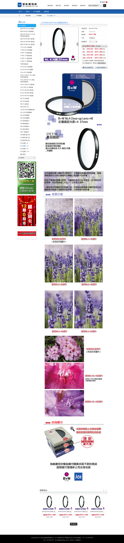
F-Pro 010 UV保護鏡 (26, 72)
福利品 (46, 11)
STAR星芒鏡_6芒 (25, 137)
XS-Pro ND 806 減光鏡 (26, 93)
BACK (74, 524)
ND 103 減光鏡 (24, 98)
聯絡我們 (82, 5)
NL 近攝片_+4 (51, 15)
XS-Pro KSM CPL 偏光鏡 (27, 84)
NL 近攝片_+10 (24, 151)
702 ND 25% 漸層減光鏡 (27, 109)
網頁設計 (72, 540)
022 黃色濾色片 (24, 121)
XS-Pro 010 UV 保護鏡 (26, 69)
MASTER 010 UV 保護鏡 (27, 28)
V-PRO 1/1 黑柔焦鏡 (26, 61)
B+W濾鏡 (36, 11)
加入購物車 (101, 67)
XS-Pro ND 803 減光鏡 (26, 90)
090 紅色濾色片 (24, 126)
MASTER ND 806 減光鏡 (27, 41)
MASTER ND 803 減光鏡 (27, 39)
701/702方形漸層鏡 (26, 112)
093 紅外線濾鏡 (24, 118)
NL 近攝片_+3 (24, 143)
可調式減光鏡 (24, 64)
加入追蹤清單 (88, 67)
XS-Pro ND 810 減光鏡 (26, 95)
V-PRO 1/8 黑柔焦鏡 (26, 53)
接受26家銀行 (102, 63)
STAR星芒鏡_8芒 (25, 140)
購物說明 (74, 5)
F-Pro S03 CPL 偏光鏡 (26, 87)
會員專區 (66, 5)
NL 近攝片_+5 (24, 148)
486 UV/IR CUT (24, 107)
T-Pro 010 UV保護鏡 (26, 47)
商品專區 (28, 15)
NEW (28, 11)
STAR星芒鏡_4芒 (25, 134)
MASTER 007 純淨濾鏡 (27, 31)
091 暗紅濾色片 (24, 129)
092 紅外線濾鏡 (24, 115)
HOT (20, 11)
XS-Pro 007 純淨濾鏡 (26, 67)
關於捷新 (50, 5)
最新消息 (58, 5)
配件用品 (23, 154)
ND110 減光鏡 (24, 104)
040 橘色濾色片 (24, 123)
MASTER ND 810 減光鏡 (27, 44)
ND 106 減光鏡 (24, 101)
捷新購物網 (28, 5)
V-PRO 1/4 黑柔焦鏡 (26, 55)
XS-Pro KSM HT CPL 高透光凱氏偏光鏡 (27, 76)
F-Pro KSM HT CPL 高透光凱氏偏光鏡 (27, 80)
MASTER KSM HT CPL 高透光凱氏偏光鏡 (27, 35)
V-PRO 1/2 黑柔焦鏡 (26, 58)
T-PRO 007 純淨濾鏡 (26, 50)
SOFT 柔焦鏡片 (24, 132)
